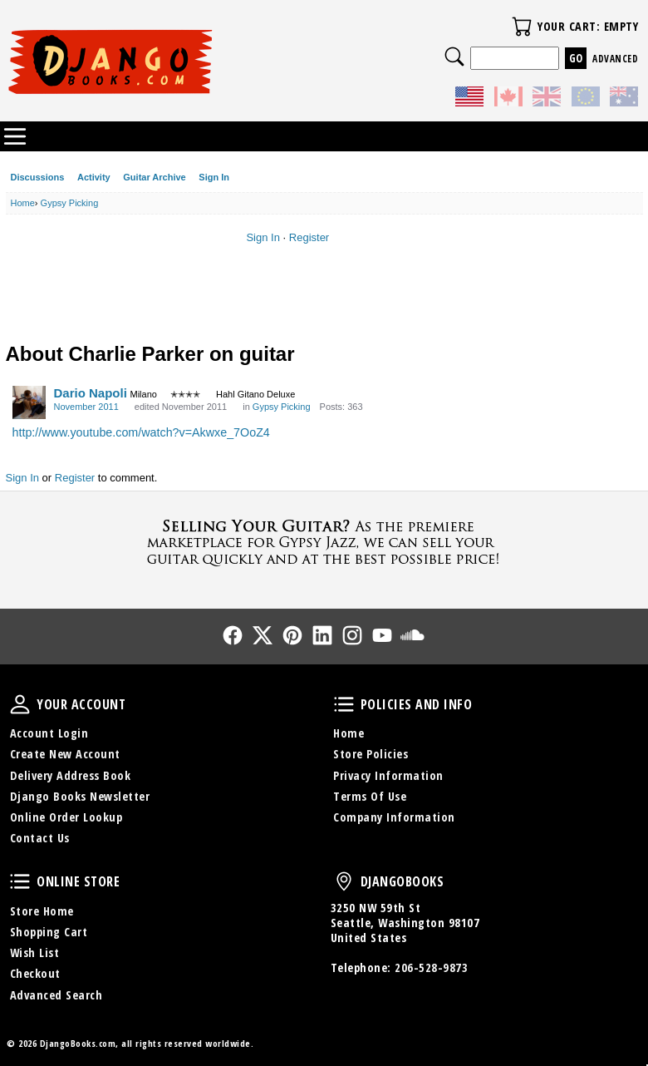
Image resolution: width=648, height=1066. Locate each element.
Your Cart (521, 26)
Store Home (42, 911)
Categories (15, 136)
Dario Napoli (90, 393)
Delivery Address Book (70, 775)
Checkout (35, 973)
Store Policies (370, 754)
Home (348, 733)
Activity (93, 177)
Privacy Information (388, 775)
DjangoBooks (344, 881)
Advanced (615, 58)
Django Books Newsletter (80, 796)
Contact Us (40, 838)
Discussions (38, 177)
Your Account (20, 704)
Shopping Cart (49, 932)
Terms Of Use (369, 796)
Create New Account (65, 754)
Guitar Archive (154, 177)
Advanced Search (56, 995)
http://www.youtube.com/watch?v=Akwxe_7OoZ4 (141, 432)
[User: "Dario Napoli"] (29, 402)
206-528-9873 (431, 967)
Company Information (394, 817)
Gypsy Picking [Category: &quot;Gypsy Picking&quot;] (282, 407)
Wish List (35, 952)
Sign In (214, 177)
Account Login (49, 733)
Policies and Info (344, 704)
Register (309, 237)
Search (454, 56)
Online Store (20, 881)
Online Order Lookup (66, 817)
